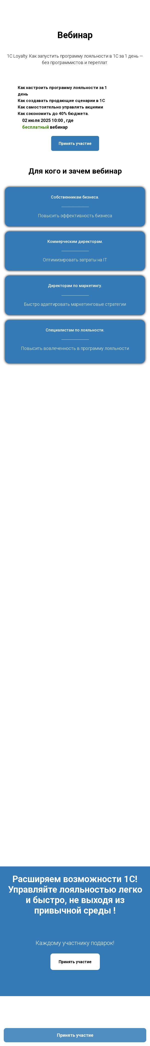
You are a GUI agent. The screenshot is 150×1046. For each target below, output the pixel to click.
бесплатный (35, 127)
